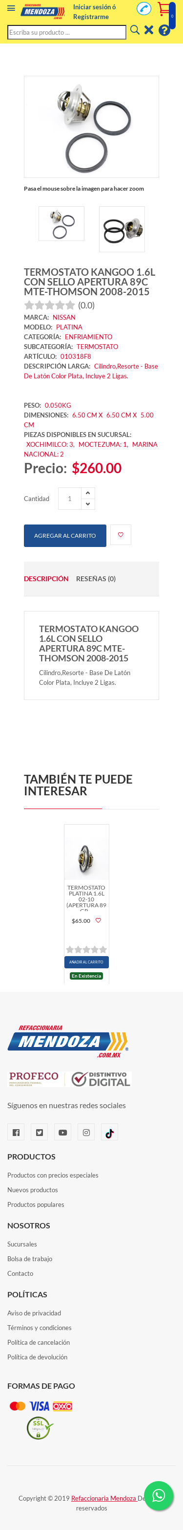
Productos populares (35, 1204)
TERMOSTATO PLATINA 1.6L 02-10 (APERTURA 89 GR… (86, 897)
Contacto (20, 1273)
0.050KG (58, 405)
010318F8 (76, 356)
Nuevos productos (32, 1190)
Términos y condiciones (39, 1328)
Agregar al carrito (65, 535)
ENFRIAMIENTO (88, 337)
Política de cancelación (38, 1342)
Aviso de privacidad (34, 1313)
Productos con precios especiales (53, 1175)
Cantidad (36, 499)
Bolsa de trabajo (29, 1259)
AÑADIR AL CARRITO (86, 962)
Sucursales (22, 1244)
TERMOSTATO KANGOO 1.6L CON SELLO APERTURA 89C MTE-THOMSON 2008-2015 (89, 281)
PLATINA (69, 327)
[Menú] (11, 10)
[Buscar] (134, 30)
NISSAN (64, 317)
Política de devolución (37, 1357)
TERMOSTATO (97, 346)
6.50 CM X (87, 415)
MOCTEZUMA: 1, (104, 444)
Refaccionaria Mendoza (104, 1498)
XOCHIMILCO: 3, (51, 444)
